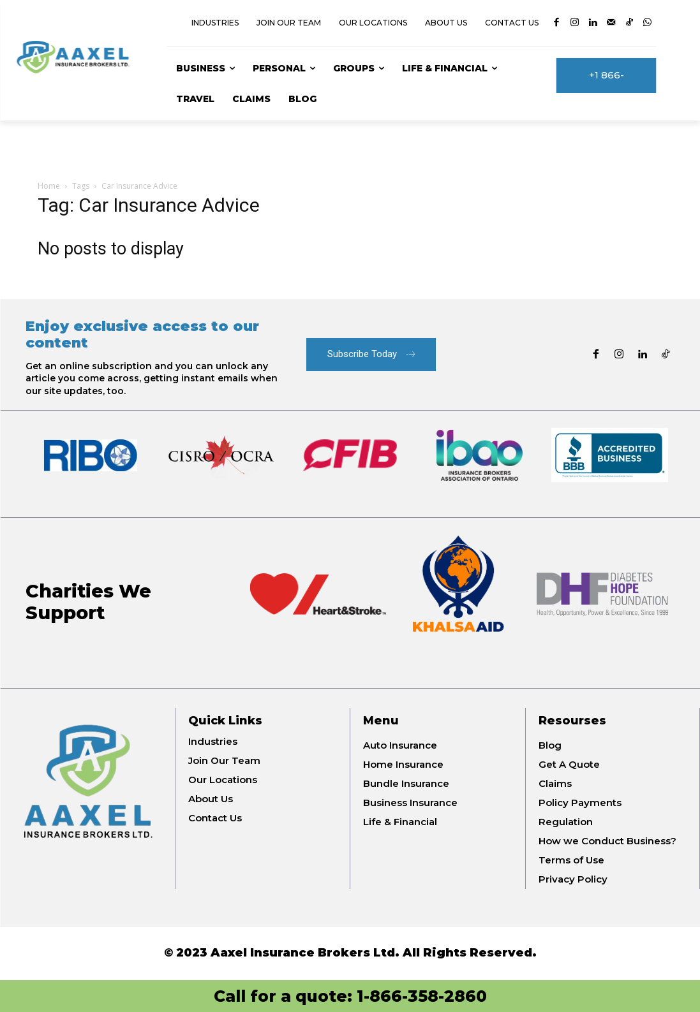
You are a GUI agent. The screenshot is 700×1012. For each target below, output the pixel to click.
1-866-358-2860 (422, 996)
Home (49, 185)
